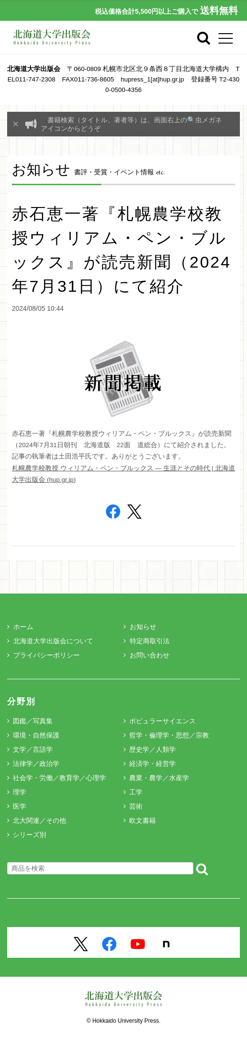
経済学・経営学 (152, 763)
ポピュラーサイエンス (162, 721)
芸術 (135, 806)
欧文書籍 (142, 820)
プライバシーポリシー (43, 655)
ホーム (20, 626)
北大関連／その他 (39, 820)
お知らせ (140, 626)
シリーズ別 (29, 834)
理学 (19, 792)
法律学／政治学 (36, 763)
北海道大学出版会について (50, 641)
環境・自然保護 (36, 735)
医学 (19, 806)
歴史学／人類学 (152, 749)
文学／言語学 (33, 749)
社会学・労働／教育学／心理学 (59, 778)
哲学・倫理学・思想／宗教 (169, 735)
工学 (135, 792)
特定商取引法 (147, 641)
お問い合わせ (147, 655)
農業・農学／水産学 (159, 778)
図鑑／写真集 (33, 721)
